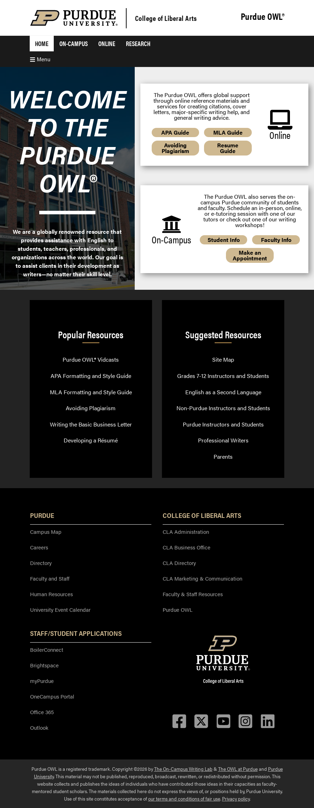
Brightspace (44, 665)
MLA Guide (228, 132)
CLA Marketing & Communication (202, 578)
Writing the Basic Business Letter (91, 424)
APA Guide (175, 132)
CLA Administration (186, 531)
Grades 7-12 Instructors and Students (223, 376)
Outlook (39, 727)
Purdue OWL (177, 609)
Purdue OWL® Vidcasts (91, 359)
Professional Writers (223, 440)
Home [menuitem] (41, 43)
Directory (41, 562)
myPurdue (42, 680)
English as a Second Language (223, 392)
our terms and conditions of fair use (184, 798)
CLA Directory (179, 562)
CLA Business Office (186, 547)
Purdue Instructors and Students (223, 424)
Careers (39, 547)
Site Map (223, 359)
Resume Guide (227, 148)
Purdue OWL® (263, 17)
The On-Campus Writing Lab (183, 768)
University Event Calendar (60, 609)
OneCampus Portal (52, 696)
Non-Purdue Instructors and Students (223, 408)
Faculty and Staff (49, 578)
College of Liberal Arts (166, 18)
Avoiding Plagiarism (175, 148)
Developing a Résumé (91, 440)
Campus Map (46, 531)
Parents (223, 456)
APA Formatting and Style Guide (91, 376)
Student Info (224, 240)
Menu (40, 59)
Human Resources (51, 594)
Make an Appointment (250, 255)
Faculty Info (276, 240)
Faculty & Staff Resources (193, 594)
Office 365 (42, 712)
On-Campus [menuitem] (73, 43)
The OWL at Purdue (238, 768)
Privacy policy (236, 798)
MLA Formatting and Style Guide (91, 392)
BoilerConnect (46, 649)
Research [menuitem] (138, 43)
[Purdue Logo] (74, 18)
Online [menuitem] (106, 43)
